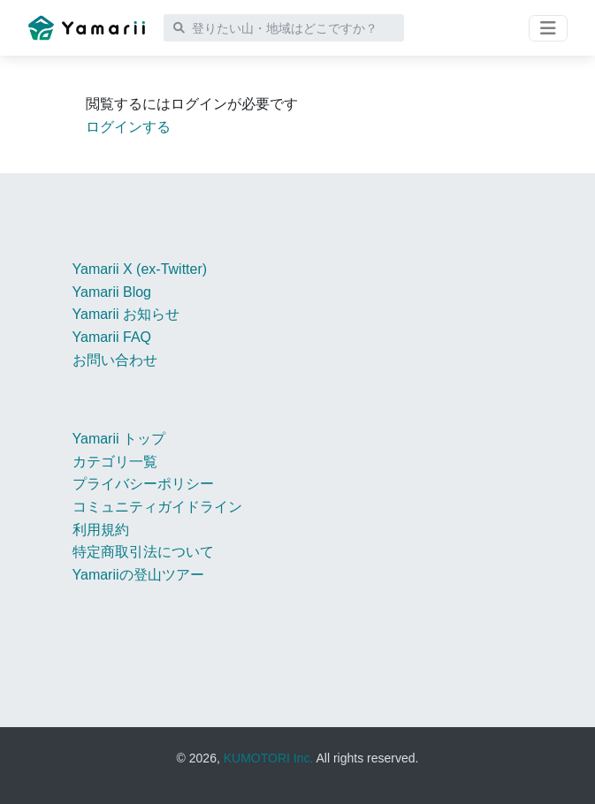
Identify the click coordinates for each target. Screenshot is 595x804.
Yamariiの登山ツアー (138, 574)
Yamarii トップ (119, 438)
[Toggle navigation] (548, 28)
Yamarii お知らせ (126, 314)
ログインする (128, 126)
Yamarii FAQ (112, 337)
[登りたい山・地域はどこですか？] (284, 28)
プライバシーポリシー (143, 483)
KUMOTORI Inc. (269, 758)
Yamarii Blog (112, 292)
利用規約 (100, 529)
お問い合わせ (114, 360)
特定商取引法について (143, 551)
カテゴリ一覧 (114, 461)
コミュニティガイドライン (157, 506)
